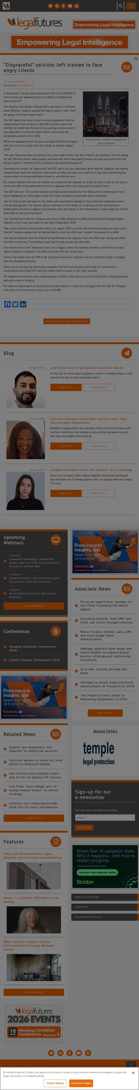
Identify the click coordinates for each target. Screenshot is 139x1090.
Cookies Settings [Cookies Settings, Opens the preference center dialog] (55, 1083)
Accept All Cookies (81, 1083)
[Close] (133, 1073)
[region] (69, 1078)
